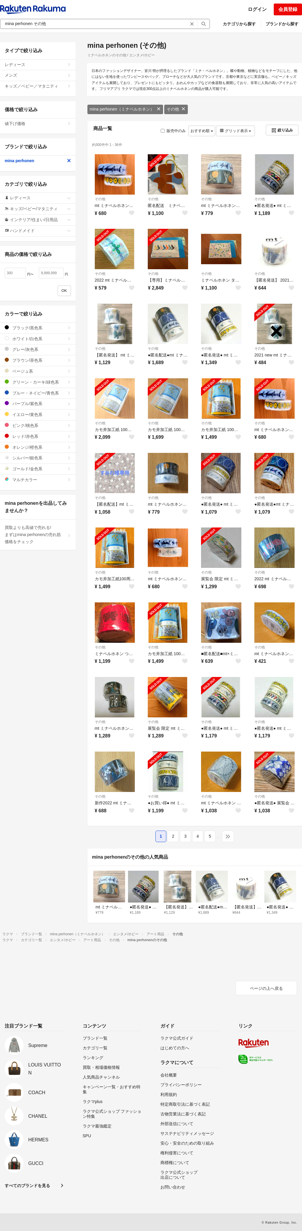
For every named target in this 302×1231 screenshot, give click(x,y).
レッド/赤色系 (38, 436)
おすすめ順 (201, 131)
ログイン (257, 9)
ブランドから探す (282, 24)
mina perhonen (38, 160)
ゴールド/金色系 (38, 468)
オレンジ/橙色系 (38, 447)
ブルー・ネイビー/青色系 (38, 392)
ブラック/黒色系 (38, 327)
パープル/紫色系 (38, 403)
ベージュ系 (38, 371)
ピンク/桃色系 (38, 425)
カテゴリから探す (239, 24)
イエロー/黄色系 (38, 414)
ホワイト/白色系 (38, 338)
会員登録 (287, 9)
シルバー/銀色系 (38, 457)
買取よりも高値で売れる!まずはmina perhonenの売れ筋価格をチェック (38, 534)
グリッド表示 (235, 131)
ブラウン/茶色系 (38, 360)
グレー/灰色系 (38, 349)
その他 (176, 109)
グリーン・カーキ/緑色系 (38, 381)
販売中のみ (173, 131)
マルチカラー (38, 479)
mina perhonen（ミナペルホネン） (125, 109)
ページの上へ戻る (266, 988)
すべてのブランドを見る (27, 1185)
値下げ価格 (38, 123)
